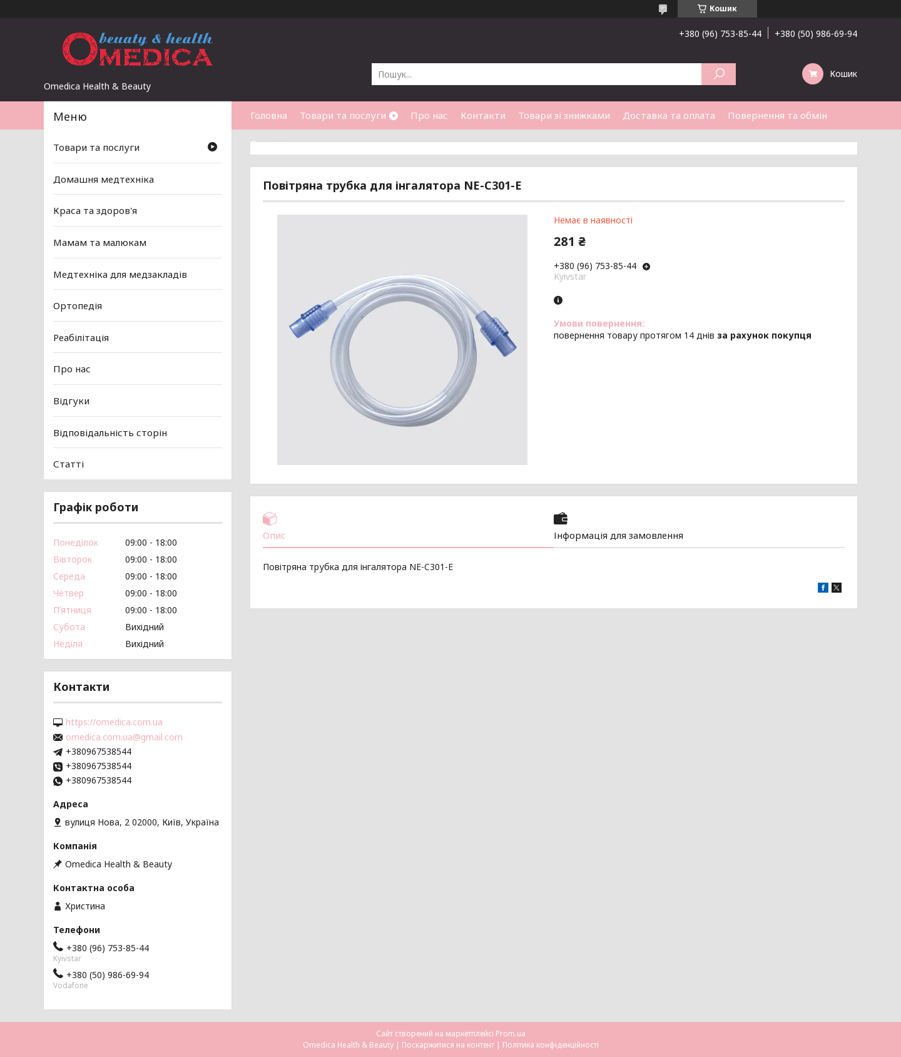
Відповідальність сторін (110, 432)
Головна (268, 115)
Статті (265, 143)
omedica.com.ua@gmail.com (124, 737)
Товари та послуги (343, 115)
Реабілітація (81, 337)
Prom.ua (511, 1033)
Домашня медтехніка (103, 179)
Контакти (483, 115)
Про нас (429, 115)
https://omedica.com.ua (114, 722)
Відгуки (71, 400)
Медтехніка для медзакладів (120, 273)
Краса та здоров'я (95, 210)
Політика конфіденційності (550, 1044)
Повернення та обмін (777, 115)
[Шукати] (718, 74)
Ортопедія (77, 305)
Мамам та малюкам (99, 242)
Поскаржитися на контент (448, 1044)
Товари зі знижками (564, 115)
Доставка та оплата (669, 115)
